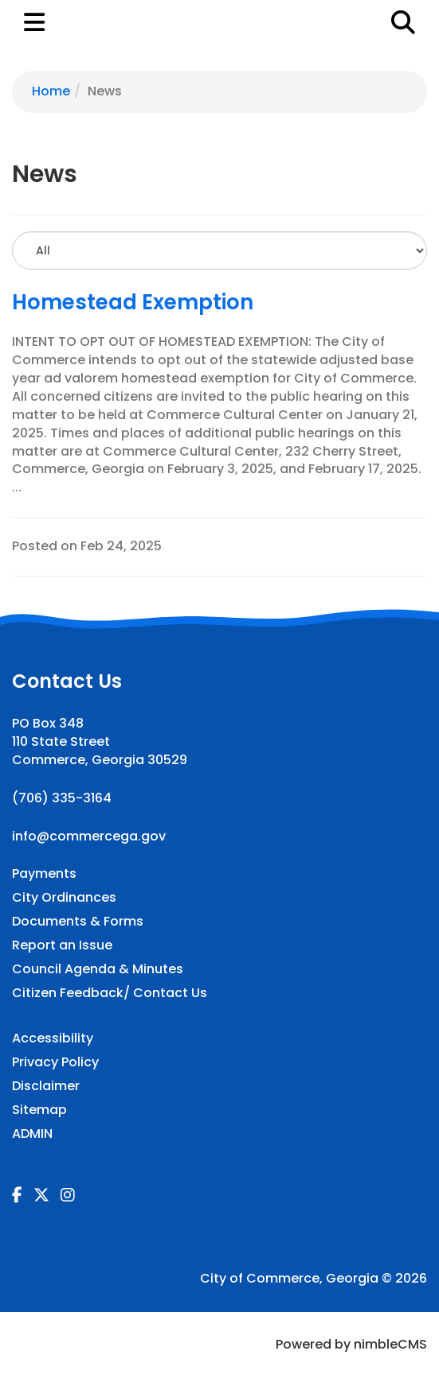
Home (51, 91)
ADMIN (32, 1134)
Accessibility (52, 1038)
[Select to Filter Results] (219, 250)
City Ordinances (64, 897)
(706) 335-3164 (62, 798)
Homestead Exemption (132, 302)
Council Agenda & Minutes (97, 969)
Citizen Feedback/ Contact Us (109, 993)
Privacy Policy (55, 1062)
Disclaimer (46, 1086)
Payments (44, 874)
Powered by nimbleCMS (351, 1344)
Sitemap (39, 1110)
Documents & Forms (77, 921)
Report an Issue (62, 945)
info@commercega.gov (89, 836)
